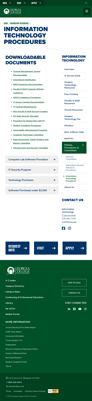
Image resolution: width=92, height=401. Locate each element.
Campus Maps (13, 291)
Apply (36, 3)
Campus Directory (15, 286)
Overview (69, 69)
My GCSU (10, 308)
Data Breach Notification (24, 80)
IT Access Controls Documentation (28, 102)
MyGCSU (68, 138)
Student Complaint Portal (16, 362)
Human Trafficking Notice (16, 353)
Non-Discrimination (14, 357)
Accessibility (18, 391)
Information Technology (19, 23)
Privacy (8, 391)
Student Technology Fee (72, 117)
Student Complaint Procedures (27, 125)
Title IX (8, 366)
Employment (11, 345)
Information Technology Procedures (71, 178)
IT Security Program (19, 169)
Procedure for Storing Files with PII (29, 121)
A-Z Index (11, 280)
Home (6, 23)
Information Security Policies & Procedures (75, 167)
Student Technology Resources (70, 85)
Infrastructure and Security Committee (30, 148)
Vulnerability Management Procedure (30, 130)
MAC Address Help (74, 132)
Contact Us (74, 293)
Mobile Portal (12, 314)
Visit (21, 3)
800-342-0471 (14, 382)
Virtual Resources (73, 109)
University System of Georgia (35, 391)
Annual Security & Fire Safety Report (21, 327)
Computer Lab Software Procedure (28, 159)
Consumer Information (15, 336)
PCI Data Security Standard (25, 116)
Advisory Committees (71, 157)
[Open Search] (86, 3)
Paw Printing (71, 94)
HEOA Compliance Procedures (27, 97)
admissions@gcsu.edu (15, 386)
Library (9, 303)
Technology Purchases (21, 179)
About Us (69, 187)
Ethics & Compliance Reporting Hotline (22, 349)
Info (7, 3)
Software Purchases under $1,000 (27, 190)
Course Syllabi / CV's (14, 340)
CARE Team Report (13, 332)
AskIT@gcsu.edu (69, 222)
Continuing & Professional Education (24, 297)
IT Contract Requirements (25, 107)
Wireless (68, 125)
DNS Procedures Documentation (28, 84)
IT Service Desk (72, 75)
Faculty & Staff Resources (72, 102)
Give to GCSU (74, 283)
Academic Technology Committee (28, 135)
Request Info (17, 248)
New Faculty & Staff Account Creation (30, 111)
